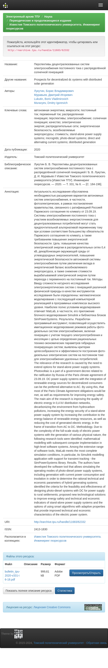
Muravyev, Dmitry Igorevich (51, 102)
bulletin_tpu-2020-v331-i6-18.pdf (12, 575)
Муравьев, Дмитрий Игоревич (53, 94)
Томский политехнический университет (59, 642)
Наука (48, 16)
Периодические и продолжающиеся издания (40, 20)
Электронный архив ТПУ (23, 16)
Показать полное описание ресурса (29, 590)
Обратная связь (96, 642)
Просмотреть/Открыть (86, 573)
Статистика (64, 590)
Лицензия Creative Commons (51, 607)
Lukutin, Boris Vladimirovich (51, 98)
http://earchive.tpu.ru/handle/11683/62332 (60, 521)
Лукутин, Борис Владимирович (54, 90)
